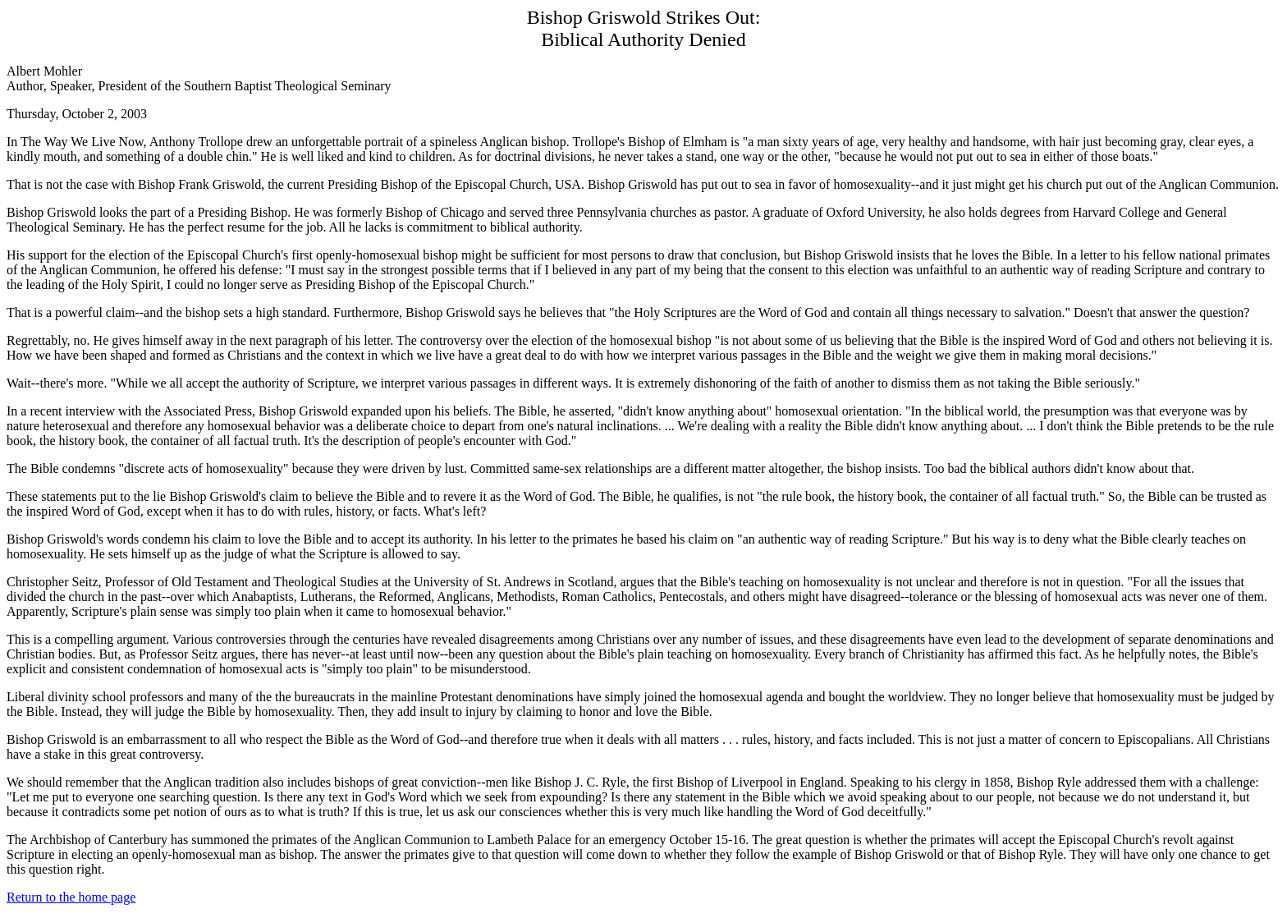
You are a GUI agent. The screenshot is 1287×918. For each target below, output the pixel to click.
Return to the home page (71, 897)
